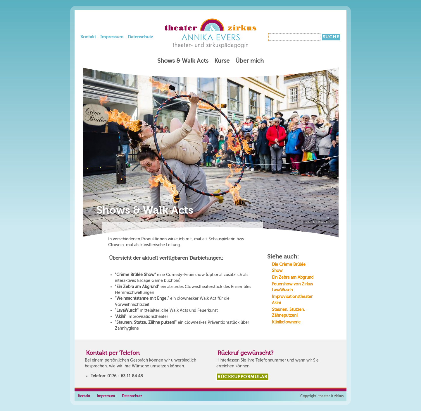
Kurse (222, 60)
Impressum (111, 37)
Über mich (249, 60)
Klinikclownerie (286, 322)
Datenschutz (140, 37)
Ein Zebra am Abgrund (292, 277)
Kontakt (88, 37)
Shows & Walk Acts (182, 60)
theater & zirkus (331, 396)
